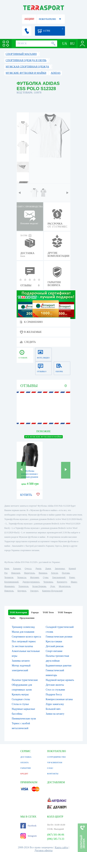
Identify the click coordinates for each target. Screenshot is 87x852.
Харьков (17, 568)
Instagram (28, 836)
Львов (48, 568)
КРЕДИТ (24, 773)
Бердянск (22, 590)
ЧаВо (13, 618)
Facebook (28, 825)
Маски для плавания (23, 631)
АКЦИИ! (29, 19)
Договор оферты (43, 850)
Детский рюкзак (54, 646)
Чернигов (8, 577)
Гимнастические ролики (59, 636)
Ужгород (34, 590)
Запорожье (60, 568)
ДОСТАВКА (25, 757)
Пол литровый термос (24, 641)
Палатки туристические (25, 680)
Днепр (38, 568)
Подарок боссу (54, 694)
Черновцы (48, 582)
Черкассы (21, 577)
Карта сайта (61, 847)
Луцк (52, 586)
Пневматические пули (24, 718)
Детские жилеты (55, 684)
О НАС (50, 768)
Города (35, 612)
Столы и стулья (20, 704)
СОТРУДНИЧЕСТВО (56, 757)
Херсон (54, 573)
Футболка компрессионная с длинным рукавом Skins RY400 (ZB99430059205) (29, 477)
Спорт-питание (54, 651)
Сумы (45, 577)
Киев (6, 568)
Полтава (66, 573)
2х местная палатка (22, 646)
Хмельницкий (58, 577)
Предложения (27, 618)
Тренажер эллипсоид (23, 627)
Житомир (34, 577)
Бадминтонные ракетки (58, 665)
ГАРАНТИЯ (25, 768)
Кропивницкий (11, 582)
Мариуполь (29, 573)
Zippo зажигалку (55, 704)
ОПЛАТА (24, 762)
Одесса (28, 568)
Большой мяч (53, 709)
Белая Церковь (39, 586)
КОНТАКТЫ (52, 773)
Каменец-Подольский (52, 590)
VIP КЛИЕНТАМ (54, 762)
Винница (43, 573)
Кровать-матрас (20, 694)
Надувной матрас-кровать (60, 680)
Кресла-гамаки (54, 641)
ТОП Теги (48, 612)
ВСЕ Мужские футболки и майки (43, 437)
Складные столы (21, 699)
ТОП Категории (18, 612)
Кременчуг (62, 582)
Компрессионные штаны (59, 699)
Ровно (72, 577)
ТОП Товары (65, 612)
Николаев (15, 573)
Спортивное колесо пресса (26, 636)
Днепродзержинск (31, 582)
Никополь (9, 590)
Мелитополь (65, 586)
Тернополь (24, 586)
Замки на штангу (55, 713)
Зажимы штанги (21, 660)
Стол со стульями (55, 689)
